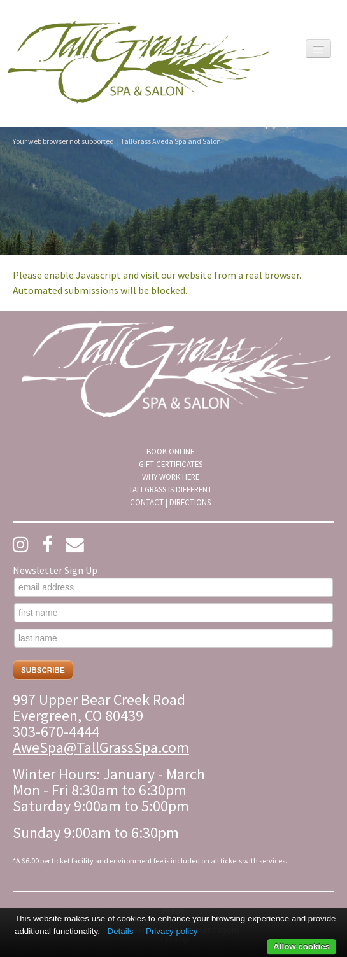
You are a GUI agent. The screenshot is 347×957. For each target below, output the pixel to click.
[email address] (173, 587)
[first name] (173, 612)
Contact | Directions (170, 502)
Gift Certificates (170, 464)
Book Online (170, 451)
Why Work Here (170, 477)
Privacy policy (171, 931)
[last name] (173, 638)
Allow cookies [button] (301, 946)
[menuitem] (170, 451)
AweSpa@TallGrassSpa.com (101, 747)
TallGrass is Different (170, 489)
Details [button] (121, 931)
